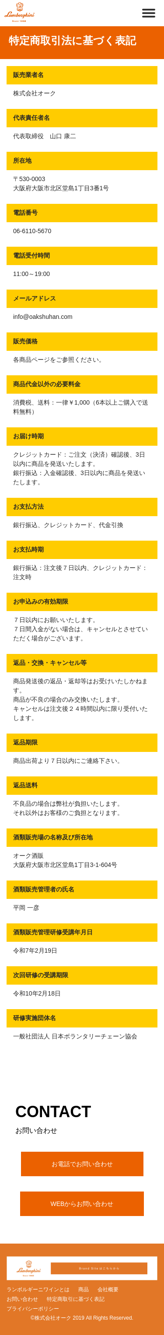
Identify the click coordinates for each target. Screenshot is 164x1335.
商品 (83, 1289)
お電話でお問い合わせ (82, 1163)
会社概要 (108, 1289)
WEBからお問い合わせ (82, 1203)
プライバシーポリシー (33, 1309)
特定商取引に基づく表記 (76, 1299)
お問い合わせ (22, 1299)
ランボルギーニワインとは (38, 1289)
